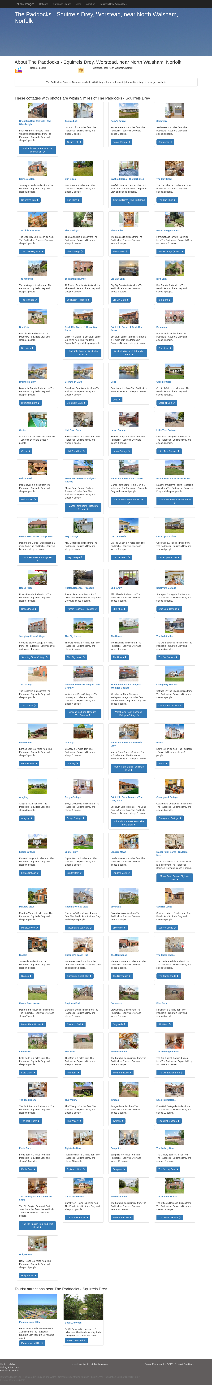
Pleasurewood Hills (32, 1343)
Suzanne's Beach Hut (79, 976)
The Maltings (75, 251)
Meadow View (29, 927)
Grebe (25, 451)
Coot (116, 399)
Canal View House (77, 1217)
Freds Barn (28, 1169)
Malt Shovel (28, 499)
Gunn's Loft (74, 142)
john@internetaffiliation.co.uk (93, 1364)
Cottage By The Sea (170, 705)
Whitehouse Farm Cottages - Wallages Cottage (129, 713)
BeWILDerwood (76, 1340)
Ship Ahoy (119, 609)
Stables (26, 976)
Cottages (43, 4)
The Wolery (74, 1121)
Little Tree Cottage (169, 451)
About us (90, 4)
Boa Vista (27, 348)
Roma (163, 763)
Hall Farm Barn (76, 451)
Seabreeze (165, 142)
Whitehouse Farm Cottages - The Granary (83, 713)
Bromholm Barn (30, 403)
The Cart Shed (167, 200)
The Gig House (76, 657)
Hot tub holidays (8, 1364)
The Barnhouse (122, 976)
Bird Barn (165, 300)
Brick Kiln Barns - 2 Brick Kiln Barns (128, 353)
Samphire (119, 1169)
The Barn (73, 1072)
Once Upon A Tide (169, 557)
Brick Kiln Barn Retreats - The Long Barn (129, 823)
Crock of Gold (167, 403)
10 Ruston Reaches (78, 300)
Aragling (26, 818)
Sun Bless (73, 200)
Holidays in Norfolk (9, 1370)
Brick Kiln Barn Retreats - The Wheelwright (37, 150)
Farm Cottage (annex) (171, 251)
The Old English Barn (171, 1072)
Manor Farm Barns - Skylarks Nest (174, 878)
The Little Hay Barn (32, 251)
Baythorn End (75, 1024)
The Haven (120, 657)
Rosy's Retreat (121, 142)
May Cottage (75, 557)
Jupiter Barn (74, 873)
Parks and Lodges (62, 4)
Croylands (119, 1024)
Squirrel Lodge (167, 927)
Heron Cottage (121, 451)
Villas (78, 4)
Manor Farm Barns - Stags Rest (37, 559)
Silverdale (119, 927)
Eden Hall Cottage (169, 1121)
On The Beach (121, 557)
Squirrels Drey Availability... (113, 4)
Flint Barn (165, 1024)
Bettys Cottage (76, 818)
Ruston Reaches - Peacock (82, 609)
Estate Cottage (30, 873)
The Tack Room (30, 1121)
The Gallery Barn (168, 1169)
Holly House (28, 1275)
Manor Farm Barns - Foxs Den (129, 501)
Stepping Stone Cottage (34, 657)
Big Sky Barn (121, 300)
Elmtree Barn (29, 763)
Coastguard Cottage (170, 818)
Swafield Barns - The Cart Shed (129, 201)
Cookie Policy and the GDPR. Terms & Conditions (169, 1364)
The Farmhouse (122, 1072)
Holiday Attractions (9, 1367)
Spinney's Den (30, 200)
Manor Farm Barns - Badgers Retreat (83, 507)
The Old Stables (168, 657)
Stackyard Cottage (169, 609)
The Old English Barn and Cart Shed (37, 1225)
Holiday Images (25, 4)
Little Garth (28, 1072)
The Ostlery (28, 705)
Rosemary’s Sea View (79, 927)
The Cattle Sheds (169, 976)
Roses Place (29, 609)
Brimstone (165, 348)
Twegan (118, 1121)
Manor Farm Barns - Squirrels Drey (129, 768)
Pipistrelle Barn (76, 1169)
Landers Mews (121, 873)
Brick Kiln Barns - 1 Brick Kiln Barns (83, 353)
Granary (72, 763)
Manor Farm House (32, 1024)
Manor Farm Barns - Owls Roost (175, 501)
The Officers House (170, 1217)
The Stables (120, 251)
